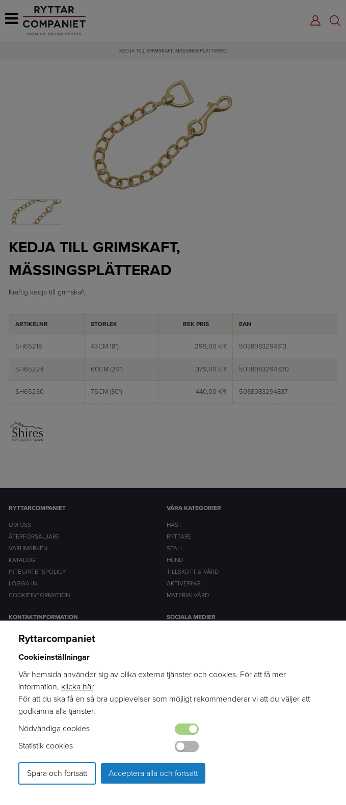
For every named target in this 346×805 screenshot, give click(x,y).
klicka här (77, 686)
